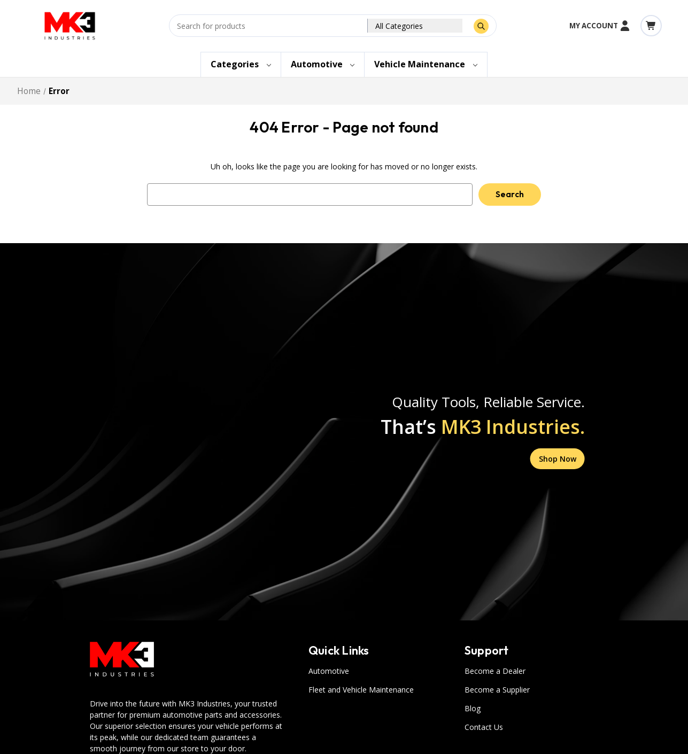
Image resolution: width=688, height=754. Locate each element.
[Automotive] (323, 64)
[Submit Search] (481, 26)
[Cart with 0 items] (651, 26)
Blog (473, 708)
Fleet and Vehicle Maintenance (361, 690)
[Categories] (241, 64)
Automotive (328, 671)
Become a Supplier (497, 690)
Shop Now (557, 459)
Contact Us (484, 727)
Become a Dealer (495, 671)
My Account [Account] (600, 25)
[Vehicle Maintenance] (426, 64)
